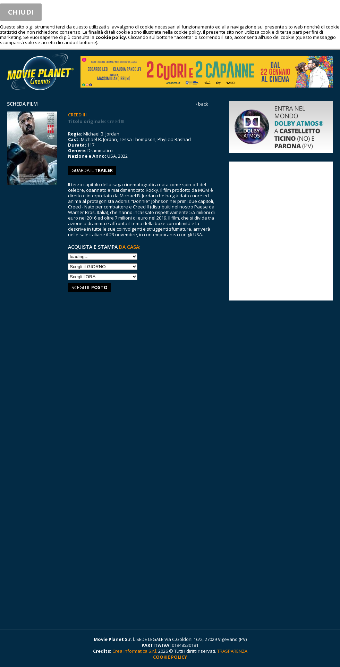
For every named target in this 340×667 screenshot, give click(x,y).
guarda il (92, 170)
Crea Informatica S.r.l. (134, 651)
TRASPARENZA (232, 651)
